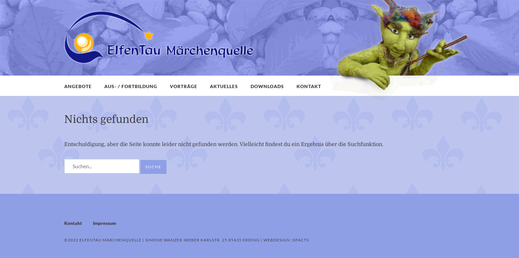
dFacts (300, 239)
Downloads (267, 86)
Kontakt (309, 86)
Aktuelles (224, 86)
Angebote (78, 86)
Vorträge (183, 86)
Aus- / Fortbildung (130, 86)
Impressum (104, 223)
